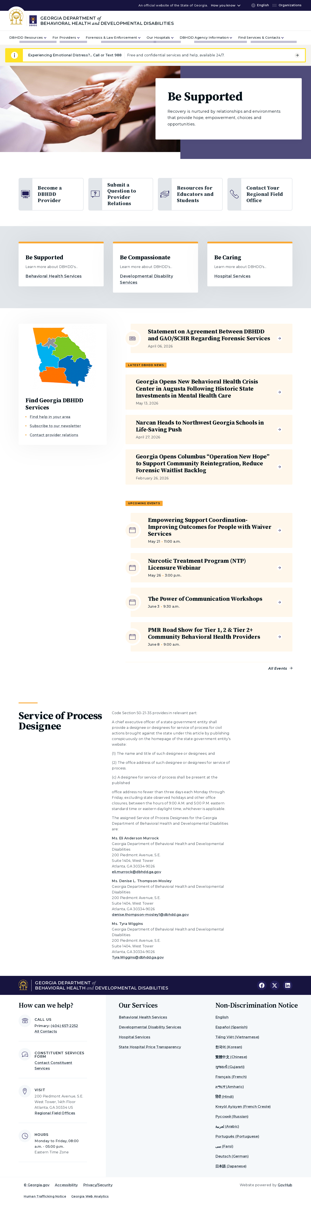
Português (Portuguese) (237, 1136)
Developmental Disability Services (150, 1027)
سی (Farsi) (224, 1146)
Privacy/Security (98, 1185)
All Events (277, 668)
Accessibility (66, 1185)
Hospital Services (232, 276)
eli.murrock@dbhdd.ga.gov (136, 872)
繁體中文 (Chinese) (231, 1057)
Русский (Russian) (231, 1117)
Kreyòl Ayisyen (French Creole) (243, 1107)
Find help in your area (50, 417)
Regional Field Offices (55, 1113)
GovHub (285, 1185)
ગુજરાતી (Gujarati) (230, 1067)
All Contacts (46, 1031)
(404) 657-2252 (64, 1026)
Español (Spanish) (231, 1027)
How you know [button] (223, 5)
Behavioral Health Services (53, 276)
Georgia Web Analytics (90, 1196)
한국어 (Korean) (228, 1047)
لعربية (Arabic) (227, 1126)
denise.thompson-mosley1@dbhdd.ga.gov (150, 915)
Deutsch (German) (232, 1156)
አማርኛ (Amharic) (229, 1087)
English (221, 1017)
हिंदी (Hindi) (224, 1097)
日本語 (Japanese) (230, 1166)
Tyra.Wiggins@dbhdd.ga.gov (138, 957)
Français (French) (231, 1077)
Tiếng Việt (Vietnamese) (237, 1037)
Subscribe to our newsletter (55, 426)
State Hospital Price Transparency (150, 1047)
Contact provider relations (54, 435)
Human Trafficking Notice (45, 1196)
